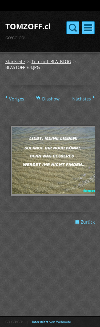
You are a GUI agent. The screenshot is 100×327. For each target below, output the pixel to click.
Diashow (50, 99)
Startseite (15, 61)
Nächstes (81, 99)
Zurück (88, 222)
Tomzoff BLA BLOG (51, 61)
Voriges (16, 99)
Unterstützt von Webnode (50, 322)
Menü (88, 27)
